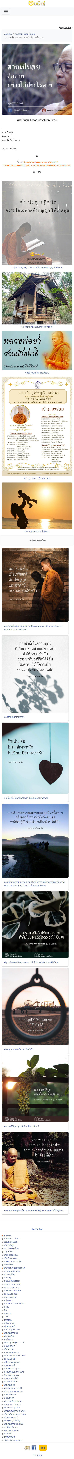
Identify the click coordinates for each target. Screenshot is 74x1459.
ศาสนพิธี (8, 1433)
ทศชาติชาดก (10, 1394)
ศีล (5, 1310)
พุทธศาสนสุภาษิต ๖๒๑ (14, 1410)
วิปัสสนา (8, 1319)
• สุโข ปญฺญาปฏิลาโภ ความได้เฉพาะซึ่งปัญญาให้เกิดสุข (37, 267)
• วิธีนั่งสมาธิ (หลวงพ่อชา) (37, 372)
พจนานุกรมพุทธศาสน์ (14, 1342)
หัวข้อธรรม (9, 1339)
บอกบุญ (8, 1277)
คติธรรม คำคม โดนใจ (25, 33)
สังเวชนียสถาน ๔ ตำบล (15, 1414)
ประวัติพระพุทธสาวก (13, 1391)
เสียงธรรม (9, 1349)
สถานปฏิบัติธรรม (12, 1280)
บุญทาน (7, 1313)
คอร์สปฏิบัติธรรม (12, 1329)
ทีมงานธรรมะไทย (11, 1238)
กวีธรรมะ (8, 1300)
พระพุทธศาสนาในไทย (13, 1423)
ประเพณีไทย (9, 1274)
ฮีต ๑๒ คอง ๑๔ (11, 1375)
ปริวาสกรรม (9, 1323)
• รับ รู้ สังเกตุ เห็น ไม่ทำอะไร (37, 478)
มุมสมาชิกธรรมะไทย (13, 1261)
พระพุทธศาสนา (11, 1332)
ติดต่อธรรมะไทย (11, 1248)
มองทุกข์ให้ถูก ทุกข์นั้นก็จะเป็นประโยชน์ (21, 1126)
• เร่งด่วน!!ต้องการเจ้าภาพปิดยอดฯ (37, 326)
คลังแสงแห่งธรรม (12, 1362)
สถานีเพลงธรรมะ (12, 1352)
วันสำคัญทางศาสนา (13, 1440)
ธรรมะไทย (37, 1454)
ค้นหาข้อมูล (9, 1245)
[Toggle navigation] (6, 11)
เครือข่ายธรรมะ (11, 1254)
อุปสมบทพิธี (9, 1436)
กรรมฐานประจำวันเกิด (14, 1371)
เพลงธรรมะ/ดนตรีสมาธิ (15, 1355)
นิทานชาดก (9, 1397)
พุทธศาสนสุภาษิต (12, 1407)
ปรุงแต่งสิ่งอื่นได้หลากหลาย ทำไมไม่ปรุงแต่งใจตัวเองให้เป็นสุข (31, 962)
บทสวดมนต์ (9, 1365)
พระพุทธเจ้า (9, 1384)
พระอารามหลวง (11, 1430)
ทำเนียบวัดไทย (10, 1427)
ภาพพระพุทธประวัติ (13, 1388)
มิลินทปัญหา (9, 1345)
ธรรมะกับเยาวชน (11, 1287)
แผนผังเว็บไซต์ (10, 1241)
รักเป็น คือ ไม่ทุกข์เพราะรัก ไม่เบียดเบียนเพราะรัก (26, 797)
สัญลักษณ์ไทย (10, 1258)
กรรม (6, 1306)
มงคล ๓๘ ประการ (12, 1404)
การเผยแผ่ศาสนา (12, 1271)
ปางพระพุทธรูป (11, 1417)
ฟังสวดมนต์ (9, 1326)
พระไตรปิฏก (9, 1336)
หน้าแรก (8, 33)
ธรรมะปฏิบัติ (9, 1358)
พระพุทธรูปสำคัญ (12, 1420)
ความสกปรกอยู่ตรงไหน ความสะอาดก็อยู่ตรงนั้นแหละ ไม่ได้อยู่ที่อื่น (33, 1210)
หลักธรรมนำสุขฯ (11, 1368)
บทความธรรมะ (10, 1297)
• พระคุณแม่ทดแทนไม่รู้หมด (37, 531)
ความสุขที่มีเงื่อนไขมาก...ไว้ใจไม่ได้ (19, 1049)
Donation (8, 1264)
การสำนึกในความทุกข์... (14, 716)
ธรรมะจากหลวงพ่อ (12, 1284)
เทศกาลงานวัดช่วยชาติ (14, 1267)
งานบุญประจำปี (11, 1378)
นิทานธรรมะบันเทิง (12, 1290)
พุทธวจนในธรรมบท (13, 1401)
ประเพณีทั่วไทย (11, 1381)
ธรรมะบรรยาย (10, 1293)
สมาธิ (6, 1316)
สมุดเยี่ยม (8, 1251)
